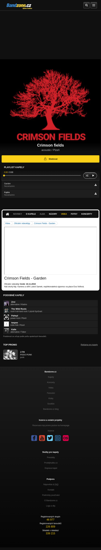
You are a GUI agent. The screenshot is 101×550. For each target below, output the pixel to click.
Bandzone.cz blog (50, 409)
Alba (42, 214)
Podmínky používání (51, 495)
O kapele (31, 214)
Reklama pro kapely (89, 345)
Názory (53, 214)
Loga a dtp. (51, 506)
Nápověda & (50, 484)
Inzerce (51, 431)
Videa (64, 214)
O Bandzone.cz (51, 500)
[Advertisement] (50, 35)
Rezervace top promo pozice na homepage (50, 425)
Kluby (50, 398)
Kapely (51, 377)
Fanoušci (51, 393)
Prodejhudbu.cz (51, 463)
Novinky (17, 214)
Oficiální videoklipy (22, 223)
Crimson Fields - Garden (44, 223)
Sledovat (50, 159)
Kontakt (51, 490)
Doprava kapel (51, 468)
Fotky (74, 214)
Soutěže (50, 404)
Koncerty (86, 214)
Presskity (51, 457)
